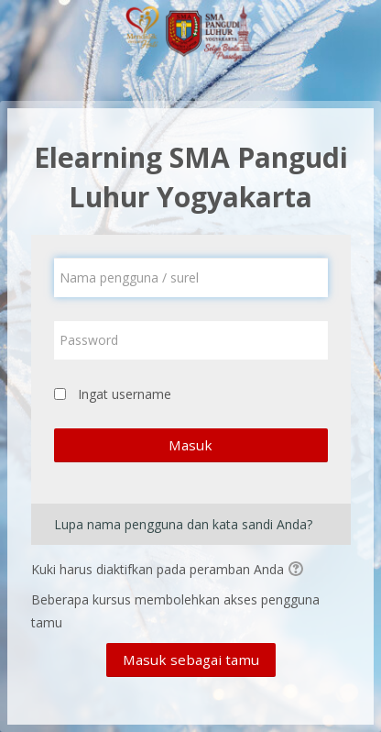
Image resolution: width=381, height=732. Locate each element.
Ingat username (124, 394)
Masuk (190, 445)
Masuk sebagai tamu (191, 659)
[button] (299, 570)
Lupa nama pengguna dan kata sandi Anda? (183, 524)
